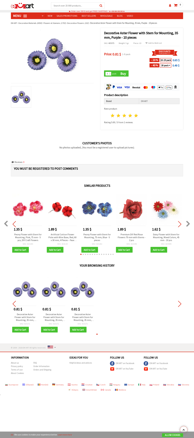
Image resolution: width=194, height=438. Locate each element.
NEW (50, 15)
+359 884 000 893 (116, 11)
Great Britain (89, 390)
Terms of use (17, 370)
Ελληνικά (28, 385)
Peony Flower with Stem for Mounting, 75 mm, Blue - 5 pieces (97, 237)
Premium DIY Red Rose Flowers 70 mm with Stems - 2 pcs (132, 237)
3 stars (124, 116)
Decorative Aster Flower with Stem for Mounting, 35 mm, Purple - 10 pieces (24, 318)
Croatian (87, 385)
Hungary (114, 385)
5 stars (136, 116)
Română (43, 385)
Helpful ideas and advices (80, 363)
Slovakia (168, 385)
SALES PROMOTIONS (67, 15)
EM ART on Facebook (122, 364)
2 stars (119, 116)
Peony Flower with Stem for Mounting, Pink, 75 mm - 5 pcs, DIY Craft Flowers (28, 237)
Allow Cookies (172, 435)
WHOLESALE (106, 15)
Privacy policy (17, 367)
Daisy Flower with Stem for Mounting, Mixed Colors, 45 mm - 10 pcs (166, 237)
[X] (12, 435)
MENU (20, 16)
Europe (129, 385)
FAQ (35, 363)
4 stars (130, 116)
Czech (100, 385)
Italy (142, 385)
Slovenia (183, 385)
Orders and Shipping (42, 370)
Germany (58, 385)
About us (15, 363)
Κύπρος (73, 390)
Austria (72, 385)
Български (11, 385)
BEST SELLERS (89, 15)
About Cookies (17, 374)
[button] (81, 255)
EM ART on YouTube (121, 370)
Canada (106, 390)
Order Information (41, 367)
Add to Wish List (154, 43)
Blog (120, 15)
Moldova (120, 390)
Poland (154, 385)
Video (130, 15)
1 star (113, 116)
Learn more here (65, 435)
